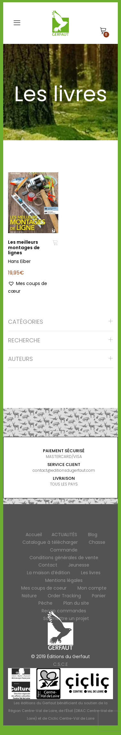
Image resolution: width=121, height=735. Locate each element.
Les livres (91, 572)
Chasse (97, 542)
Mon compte (92, 588)
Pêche (45, 603)
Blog (92, 534)
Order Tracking (64, 595)
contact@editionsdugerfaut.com (64, 470)
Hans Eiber (19, 261)
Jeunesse (78, 565)
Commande (63, 550)
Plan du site (76, 603)
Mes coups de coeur (44, 588)
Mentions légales (64, 580)
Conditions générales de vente (63, 557)
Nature (29, 595)
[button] (33, 287)
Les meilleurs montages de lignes (24, 247)
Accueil (34, 534)
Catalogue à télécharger (50, 542)
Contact (47, 565)
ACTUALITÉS (64, 534)
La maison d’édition (48, 572)
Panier (99, 595)
